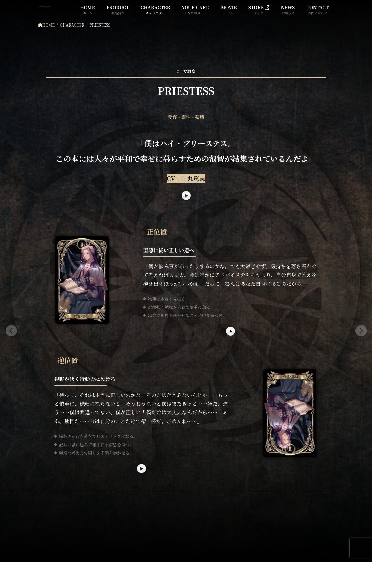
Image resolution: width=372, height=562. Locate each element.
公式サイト (58, 526)
